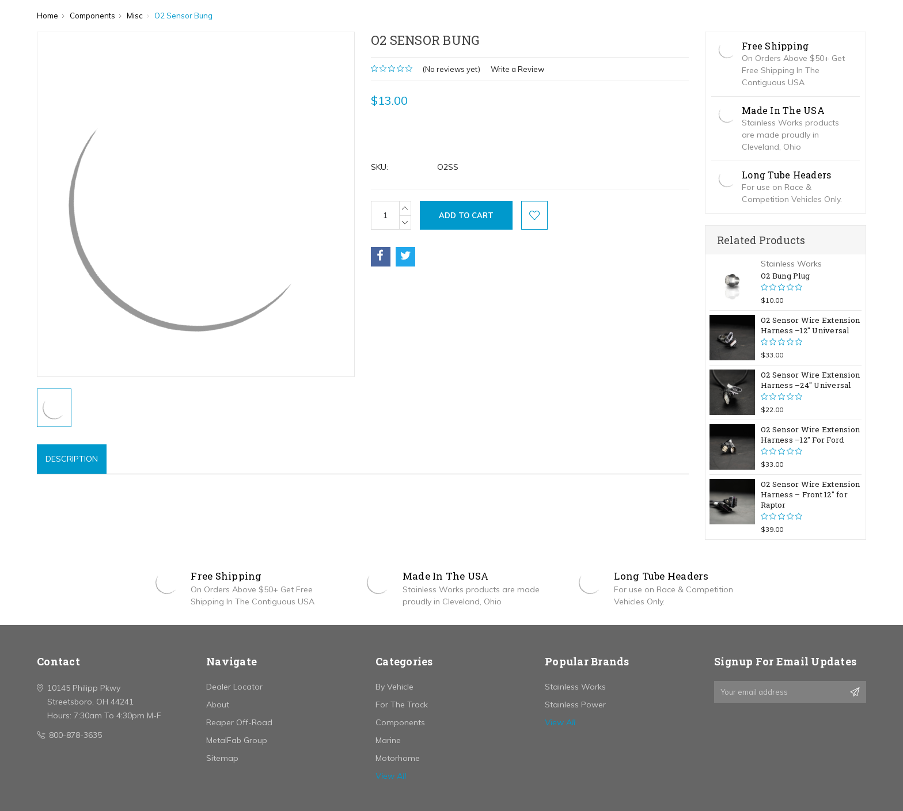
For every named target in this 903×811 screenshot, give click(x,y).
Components (400, 722)
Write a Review (517, 69)
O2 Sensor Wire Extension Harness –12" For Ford (810, 434)
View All (390, 776)
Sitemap (222, 758)
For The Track (401, 704)
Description (71, 459)
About (217, 704)
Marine (388, 740)
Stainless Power (575, 704)
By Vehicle (394, 686)
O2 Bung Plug (785, 276)
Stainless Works (575, 686)
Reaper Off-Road (239, 722)
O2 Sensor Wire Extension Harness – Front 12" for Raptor (810, 494)
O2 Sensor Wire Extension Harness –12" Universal (810, 325)
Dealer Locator (234, 686)
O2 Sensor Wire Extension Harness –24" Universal (810, 380)
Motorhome (397, 758)
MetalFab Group (236, 740)
